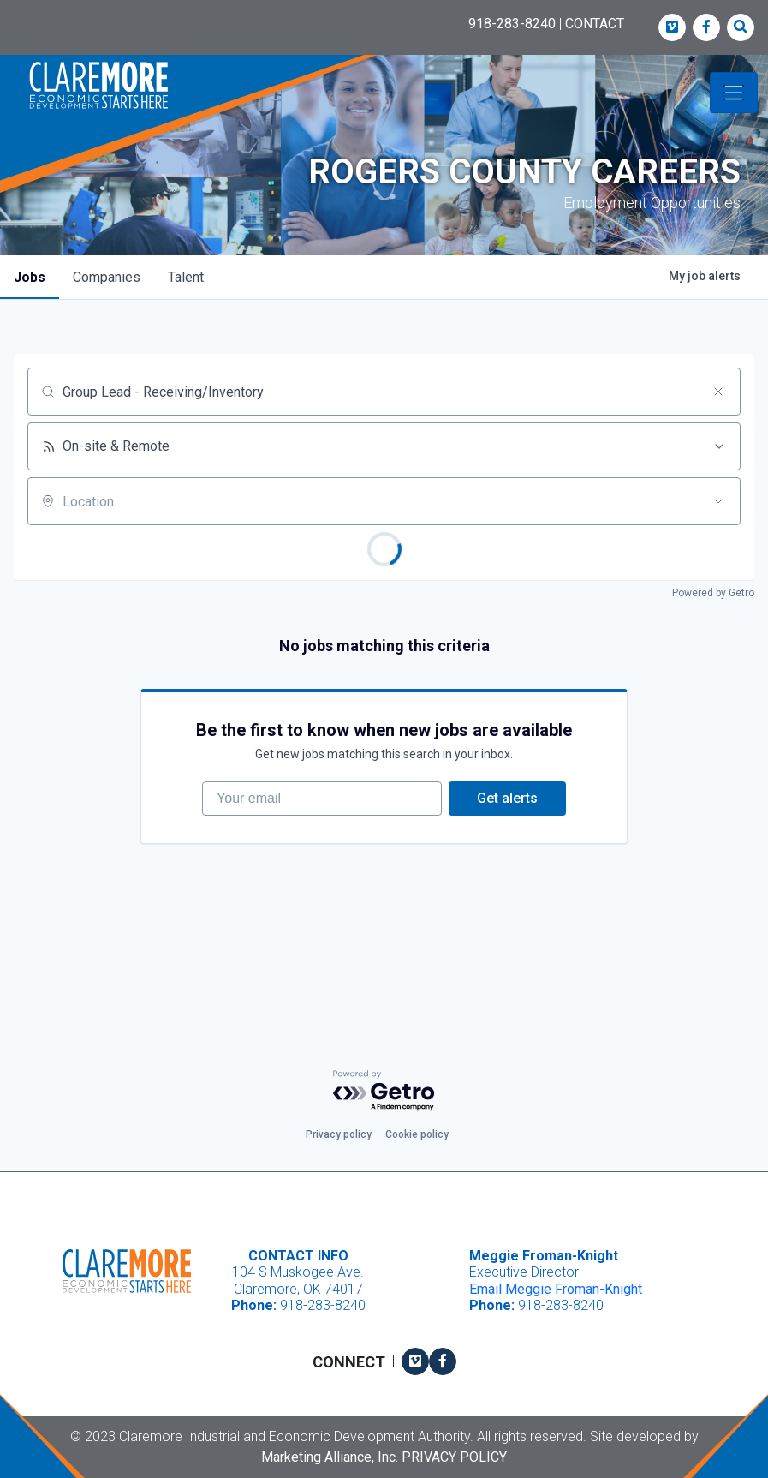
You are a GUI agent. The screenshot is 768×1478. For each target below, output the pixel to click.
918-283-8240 (512, 23)
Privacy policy (339, 1135)
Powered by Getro (713, 593)
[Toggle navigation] (734, 92)
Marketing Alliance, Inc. (329, 1457)
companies (106, 277)
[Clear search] (718, 391)
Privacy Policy (454, 1457)
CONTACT (594, 23)
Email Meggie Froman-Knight (555, 1289)
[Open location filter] (718, 501)
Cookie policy (417, 1135)
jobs (29, 277)
